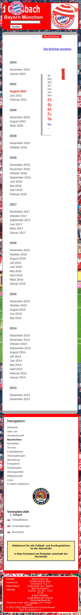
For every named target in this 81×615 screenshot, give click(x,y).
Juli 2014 (15, 356)
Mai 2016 (15, 271)
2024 (13, 62)
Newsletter (13, 443)
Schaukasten (14, 467)
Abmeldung (13, 459)
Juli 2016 (15, 262)
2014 (13, 328)
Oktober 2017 (18, 216)
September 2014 (20, 348)
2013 (13, 388)
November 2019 (20, 143)
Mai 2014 (15, 365)
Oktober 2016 (18, 254)
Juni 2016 (16, 266)
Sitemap (10, 589)
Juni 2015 (16, 313)
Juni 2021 (16, 95)
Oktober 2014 (18, 343)
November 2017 (20, 211)
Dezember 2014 (20, 335)
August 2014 (17, 352)
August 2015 (17, 309)
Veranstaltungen (16, 455)
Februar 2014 (18, 373)
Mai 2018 (15, 185)
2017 (13, 204)
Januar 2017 (17, 232)
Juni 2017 (16, 224)
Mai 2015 (15, 318)
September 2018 (20, 177)
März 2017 (16, 228)
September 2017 (20, 220)
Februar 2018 (18, 194)
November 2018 (20, 169)
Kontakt (10, 579)
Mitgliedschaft (14, 475)
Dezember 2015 (20, 301)
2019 (13, 136)
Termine (11, 447)
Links (10, 480)
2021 (13, 84)
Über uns (12, 431)
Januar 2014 (17, 377)
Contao (34, 602)
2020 (13, 110)
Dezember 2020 (20, 117)
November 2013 (20, 399)
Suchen (16, 26)
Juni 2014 (16, 360)
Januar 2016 (17, 283)
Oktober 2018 (18, 173)
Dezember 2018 (20, 164)
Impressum (12, 582)
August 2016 (17, 258)
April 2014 (16, 369)
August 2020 (17, 121)
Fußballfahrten (15, 451)
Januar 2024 (17, 73)
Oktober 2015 (18, 305)
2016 (13, 243)
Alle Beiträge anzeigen (57, 49)
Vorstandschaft (15, 435)
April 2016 (16, 275)
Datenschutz (12, 586)
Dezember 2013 (20, 395)
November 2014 (20, 339)
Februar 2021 (18, 99)
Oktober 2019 (18, 147)
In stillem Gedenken (18, 483)
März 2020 (16, 125)
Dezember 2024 (20, 69)
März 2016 (16, 279)
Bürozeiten (18, 532)
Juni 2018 (16, 181)
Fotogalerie (13, 463)
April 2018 (16, 190)
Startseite (12, 427)
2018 (13, 157)
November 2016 (20, 250)
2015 (13, 294)
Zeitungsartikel (15, 471)
